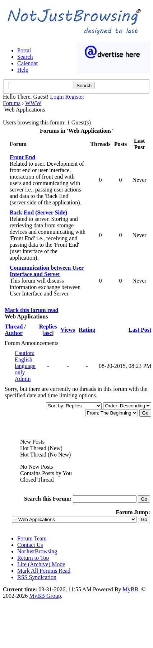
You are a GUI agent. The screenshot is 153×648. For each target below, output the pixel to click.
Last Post (140, 330)
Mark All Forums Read (43, 571)
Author (14, 333)
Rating (87, 330)
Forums (11, 103)
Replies (48, 326)
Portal (24, 50)
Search (25, 57)
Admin (23, 379)
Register (74, 97)
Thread (14, 326)
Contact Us (30, 545)
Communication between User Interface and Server (47, 271)
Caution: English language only (25, 362)
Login (57, 97)
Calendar (27, 63)
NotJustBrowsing (37, 551)
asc (48, 333)
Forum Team (32, 538)
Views (68, 330)
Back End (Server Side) (38, 212)
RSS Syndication (36, 577)
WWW (33, 103)
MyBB (130, 589)
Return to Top (33, 558)
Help (22, 70)
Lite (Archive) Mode (41, 564)
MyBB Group (45, 596)
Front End (22, 157)
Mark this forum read (31, 310)
